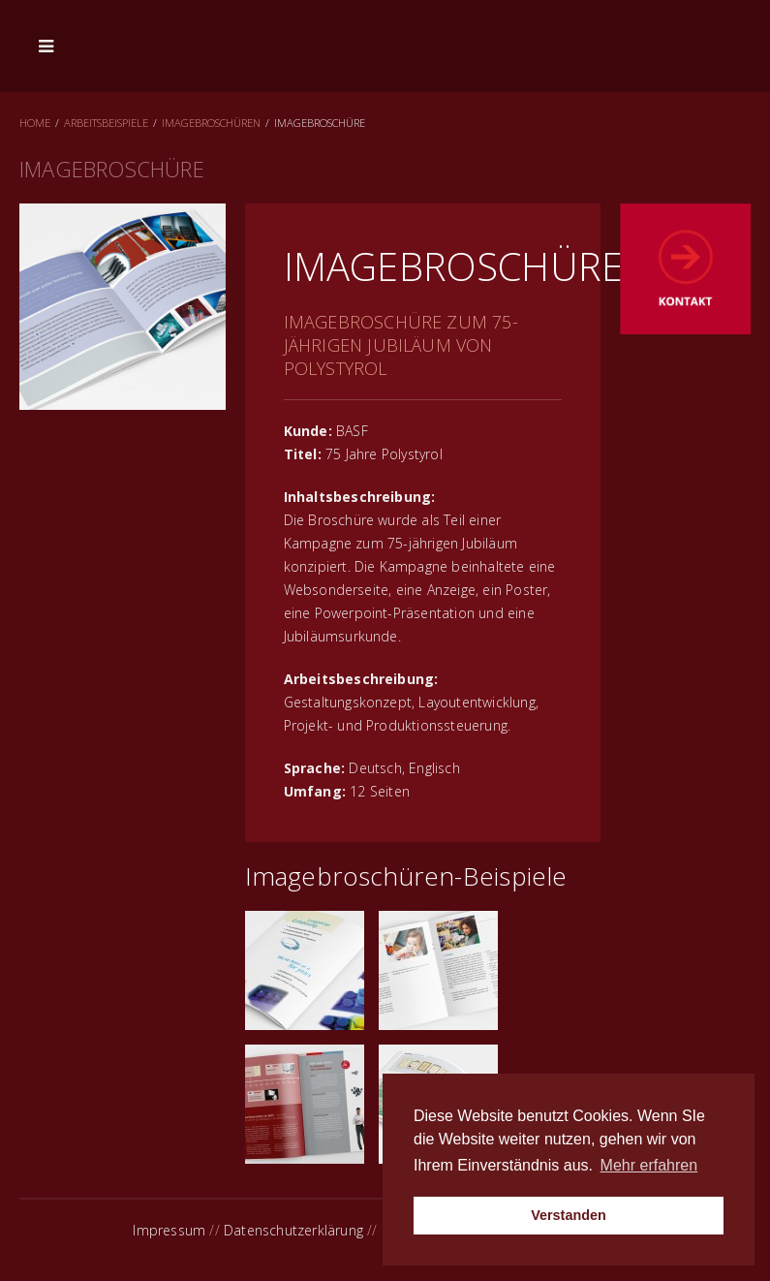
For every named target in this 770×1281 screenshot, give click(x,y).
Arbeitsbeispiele (106, 122)
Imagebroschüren (211, 122)
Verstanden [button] (568, 1215)
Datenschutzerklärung (293, 1230)
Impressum (169, 1230)
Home (34, 122)
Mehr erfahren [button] (649, 1165)
